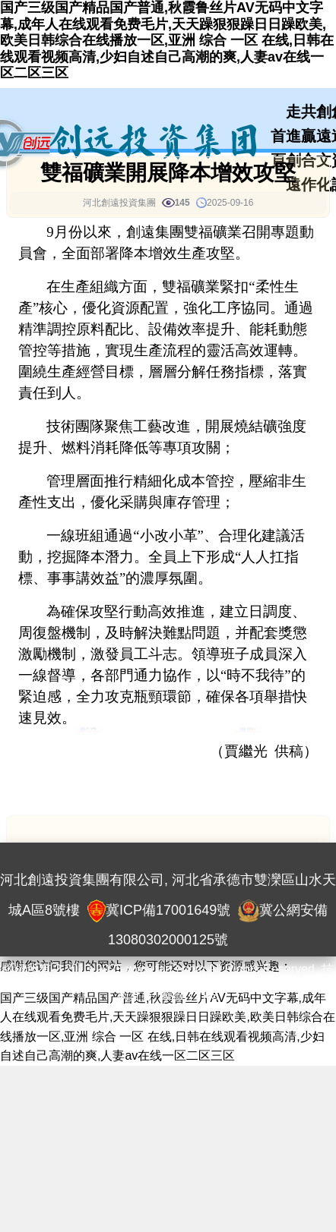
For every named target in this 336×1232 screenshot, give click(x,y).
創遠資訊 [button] (87, 743)
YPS (207, 995)
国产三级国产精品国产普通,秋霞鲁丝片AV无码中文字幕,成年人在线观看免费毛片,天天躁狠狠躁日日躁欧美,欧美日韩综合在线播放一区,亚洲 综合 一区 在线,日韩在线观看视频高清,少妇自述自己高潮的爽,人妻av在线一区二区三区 (167, 40)
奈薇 (172, 995)
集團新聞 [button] (248, 743)
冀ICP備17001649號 (168, 910)
